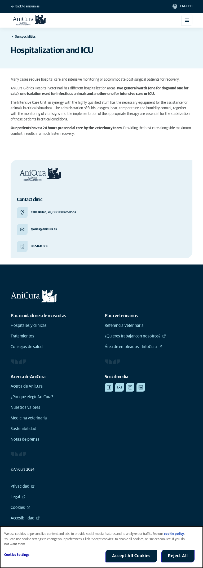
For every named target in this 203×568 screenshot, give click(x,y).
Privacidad (23, 486)
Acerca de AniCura (27, 386)
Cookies (20, 507)
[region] (101, 547)
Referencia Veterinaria (124, 325)
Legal (18, 497)
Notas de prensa (25, 439)
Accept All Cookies (131, 556)
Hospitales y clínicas (29, 325)
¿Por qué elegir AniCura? (32, 397)
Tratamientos (22, 336)
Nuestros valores (25, 407)
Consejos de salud (27, 347)
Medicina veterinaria (29, 418)
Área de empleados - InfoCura (133, 347)
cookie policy (174, 534)
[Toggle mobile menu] (186, 20)
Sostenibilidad (23, 429)
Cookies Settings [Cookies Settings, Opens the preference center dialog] (16, 555)
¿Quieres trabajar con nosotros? (135, 336)
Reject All (178, 556)
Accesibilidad (25, 518)
